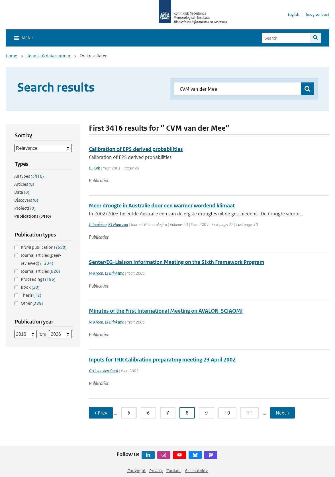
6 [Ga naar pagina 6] (148, 413)
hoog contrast (317, 14)
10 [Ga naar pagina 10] (227, 413)
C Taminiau (98, 224)
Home (11, 55)
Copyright (136, 470)
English (293, 14)
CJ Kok (94, 168)
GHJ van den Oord (103, 370)
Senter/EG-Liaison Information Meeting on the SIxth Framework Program (176, 262)
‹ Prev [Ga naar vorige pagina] (101, 413)
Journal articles (40, 271)
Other (32, 303)
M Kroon (96, 273)
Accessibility (196, 470)
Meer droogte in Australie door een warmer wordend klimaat (162, 205)
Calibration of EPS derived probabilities (136, 149)
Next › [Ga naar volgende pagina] (282, 413)
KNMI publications (44, 247)
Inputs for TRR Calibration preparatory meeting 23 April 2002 (162, 359)
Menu (27, 38)
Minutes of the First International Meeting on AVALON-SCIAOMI (166, 311)
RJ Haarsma (118, 224)
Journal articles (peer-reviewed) (41, 259)
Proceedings (38, 279)
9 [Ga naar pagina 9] (206, 413)
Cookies (173, 470)
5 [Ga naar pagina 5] (129, 413)
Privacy (156, 470)
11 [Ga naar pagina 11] (249, 413)
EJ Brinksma (114, 273)
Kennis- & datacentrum (48, 55)
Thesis (31, 295)
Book (30, 287)
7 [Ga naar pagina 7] (167, 413)
